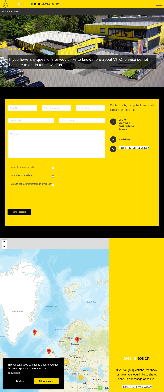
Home (5, 11)
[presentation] (32, 200)
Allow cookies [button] (46, 381)
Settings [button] (14, 372)
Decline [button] (20, 381)
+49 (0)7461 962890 (48, 4)
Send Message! (19, 212)
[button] (77, 340)
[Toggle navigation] (158, 4)
